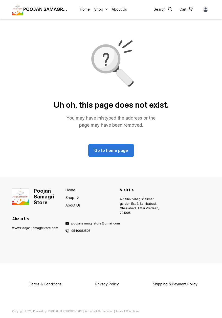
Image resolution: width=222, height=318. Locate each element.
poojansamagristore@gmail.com (95, 223)
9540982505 (81, 231)
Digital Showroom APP (65, 311)
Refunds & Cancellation (98, 311)
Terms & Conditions (127, 311)
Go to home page (111, 150)
